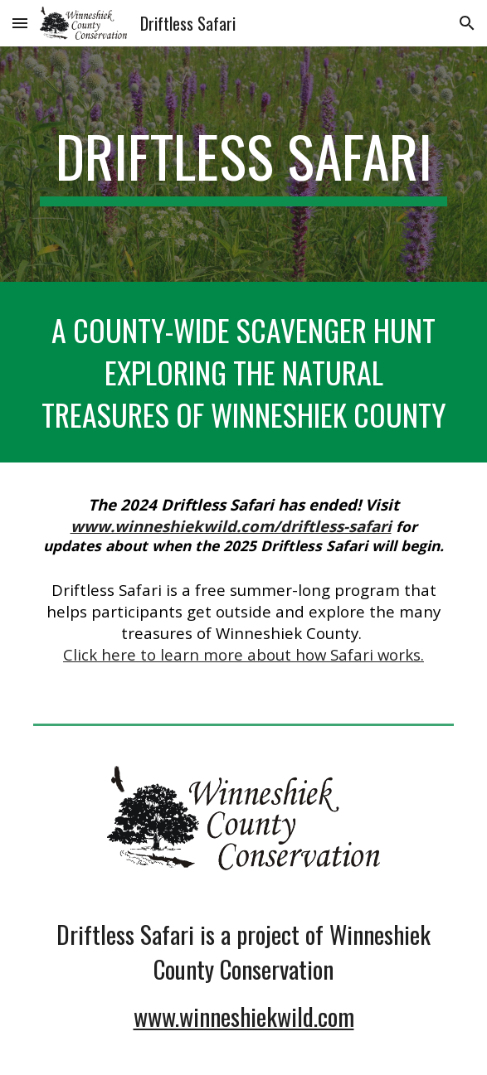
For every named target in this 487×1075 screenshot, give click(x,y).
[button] (20, 23)
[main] (243, 164)
